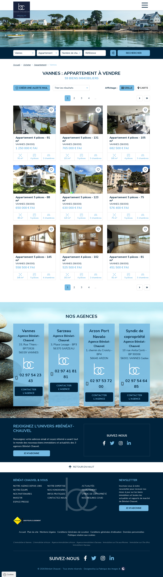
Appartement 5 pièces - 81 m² (126, 258)
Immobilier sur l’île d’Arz (140, 542)
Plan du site (32, 532)
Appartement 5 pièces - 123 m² (80, 199)
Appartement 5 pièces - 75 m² (126, 199)
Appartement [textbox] (45, 53)
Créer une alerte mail (31, 88)
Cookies (10, 539)
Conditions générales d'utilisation (106, 532)
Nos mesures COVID (92, 497)
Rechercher (134, 53)
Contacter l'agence (28, 391)
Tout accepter (20, 573)
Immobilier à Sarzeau (81, 545)
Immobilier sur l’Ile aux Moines (115, 542)
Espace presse (21, 501)
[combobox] (24, 53)
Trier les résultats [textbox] (64, 88)
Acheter (27, 64)
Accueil (16, 64)
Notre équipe (20, 490)
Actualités (88, 486)
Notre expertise (56, 486)
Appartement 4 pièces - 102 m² (80, 258)
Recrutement (89, 490)
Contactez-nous (57, 497)
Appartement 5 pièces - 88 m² (33, 199)
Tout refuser (39, 573)
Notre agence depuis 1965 (27, 486)
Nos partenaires (22, 493)
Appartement (40, 64)
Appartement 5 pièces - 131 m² (80, 139)
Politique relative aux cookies (81, 535)
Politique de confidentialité (17, 566)
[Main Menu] (145, 5)
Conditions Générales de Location (73, 532)
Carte (143, 88)
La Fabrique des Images (107, 568)
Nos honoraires (56, 490)
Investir (17, 497)
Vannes (53, 64)
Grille (126, 88)
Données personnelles (133, 532)
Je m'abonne (31, 453)
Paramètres (56, 573)
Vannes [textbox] (18, 53)
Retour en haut (81, 466)
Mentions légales (48, 532)
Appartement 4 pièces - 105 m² (127, 139)
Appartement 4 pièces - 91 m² (33, 139)
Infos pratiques (56, 493)
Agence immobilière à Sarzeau (89, 542)
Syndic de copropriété (94, 493)
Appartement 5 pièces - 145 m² (34, 258)
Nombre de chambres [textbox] (71, 53)
